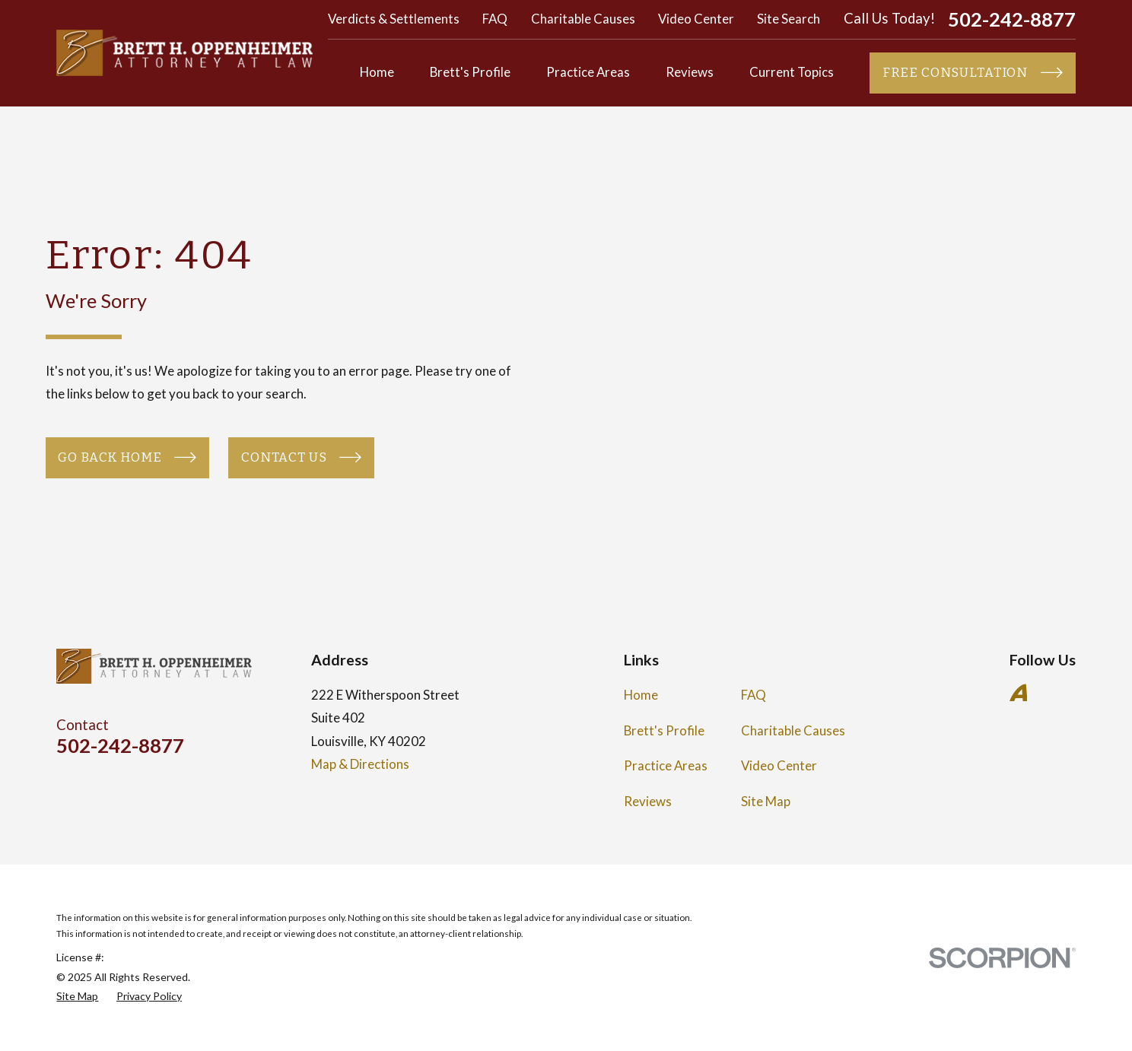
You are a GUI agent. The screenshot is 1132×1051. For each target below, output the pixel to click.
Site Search (788, 19)
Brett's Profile (664, 730)
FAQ (494, 19)
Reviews (648, 801)
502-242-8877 (1012, 19)
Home (641, 695)
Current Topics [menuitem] (791, 72)
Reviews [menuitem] (690, 72)
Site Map (765, 801)
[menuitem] (77, 995)
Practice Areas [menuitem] (588, 72)
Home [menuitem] (377, 72)
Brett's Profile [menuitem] (470, 72)
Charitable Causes (583, 19)
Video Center (696, 19)
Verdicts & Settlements (393, 19)
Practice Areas (666, 765)
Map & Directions (360, 764)
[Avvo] (1019, 693)
